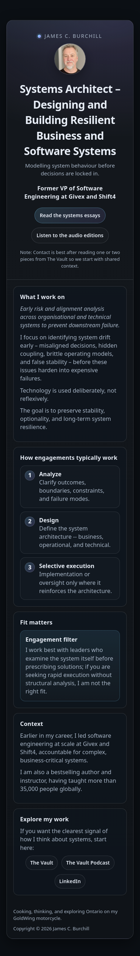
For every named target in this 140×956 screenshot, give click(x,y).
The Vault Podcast (88, 862)
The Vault (41, 862)
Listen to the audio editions (70, 235)
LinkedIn (70, 881)
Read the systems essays (70, 215)
